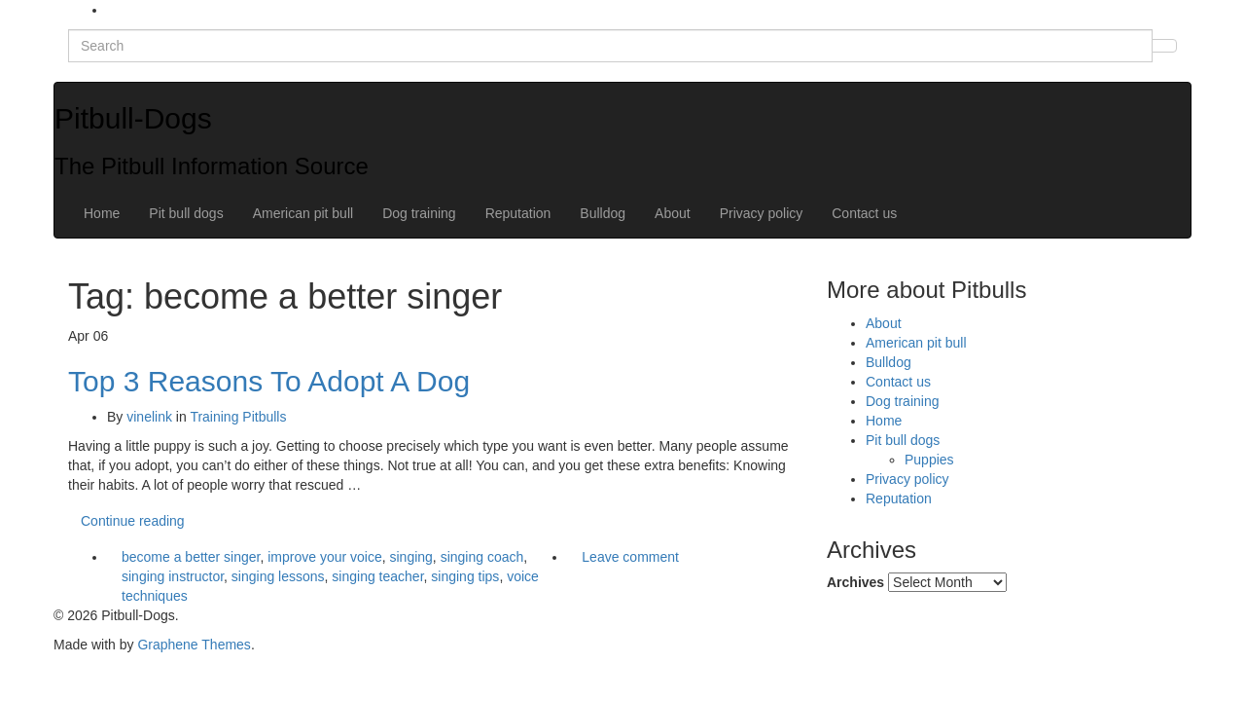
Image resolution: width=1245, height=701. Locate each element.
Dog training (419, 213)
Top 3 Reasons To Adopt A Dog (269, 381)
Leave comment (630, 557)
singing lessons (278, 576)
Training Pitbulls (238, 416)
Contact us (864, 213)
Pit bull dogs (186, 213)
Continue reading (133, 521)
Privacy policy (761, 213)
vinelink (149, 416)
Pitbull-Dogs (133, 118)
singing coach (482, 557)
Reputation (518, 213)
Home (102, 213)
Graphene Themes (193, 644)
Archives (855, 582)
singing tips (465, 576)
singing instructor (173, 576)
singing (410, 557)
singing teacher (377, 576)
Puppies (929, 459)
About (673, 213)
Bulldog (602, 213)
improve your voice (324, 557)
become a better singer (191, 557)
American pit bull (303, 213)
